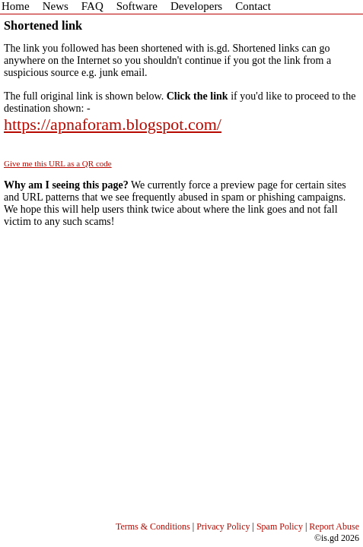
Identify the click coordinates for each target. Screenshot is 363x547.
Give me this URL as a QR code (58, 163)
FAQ (92, 6)
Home (16, 6)
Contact (253, 6)
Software (137, 6)
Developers (196, 6)
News (55, 6)
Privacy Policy (223, 526)
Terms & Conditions (153, 526)
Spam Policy (279, 526)
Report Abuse (334, 526)
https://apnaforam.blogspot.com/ (112, 124)
